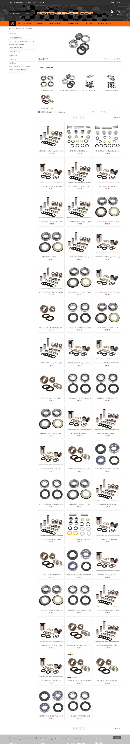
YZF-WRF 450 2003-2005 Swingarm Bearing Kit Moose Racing (51, 187)
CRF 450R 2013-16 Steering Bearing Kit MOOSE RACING (79, 293)
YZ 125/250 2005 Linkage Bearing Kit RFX (51, 152)
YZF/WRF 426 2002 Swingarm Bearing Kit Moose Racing (79, 434)
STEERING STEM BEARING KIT (20, 41)
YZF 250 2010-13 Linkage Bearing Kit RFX (51, 293)
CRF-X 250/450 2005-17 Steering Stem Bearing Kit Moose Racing (51, 611)
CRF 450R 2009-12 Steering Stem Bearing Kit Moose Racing (51, 434)
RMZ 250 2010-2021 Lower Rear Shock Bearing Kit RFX (51, 399)
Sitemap (43, 2)
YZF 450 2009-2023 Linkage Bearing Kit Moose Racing (51, 222)
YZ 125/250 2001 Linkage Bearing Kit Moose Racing (107, 152)
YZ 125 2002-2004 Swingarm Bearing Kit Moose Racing (107, 293)
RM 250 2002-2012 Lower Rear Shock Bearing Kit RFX (51, 576)
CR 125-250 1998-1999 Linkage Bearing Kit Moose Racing (107, 646)
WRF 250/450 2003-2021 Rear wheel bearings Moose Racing (79, 576)
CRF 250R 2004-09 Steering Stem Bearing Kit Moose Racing (79, 505)
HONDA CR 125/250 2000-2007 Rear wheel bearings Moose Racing (51, 505)
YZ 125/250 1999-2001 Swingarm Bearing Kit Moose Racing (79, 540)
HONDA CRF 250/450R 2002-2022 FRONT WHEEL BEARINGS (79, 717)
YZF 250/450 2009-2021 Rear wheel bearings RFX (51, 717)
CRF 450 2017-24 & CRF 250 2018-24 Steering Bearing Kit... (107, 222)
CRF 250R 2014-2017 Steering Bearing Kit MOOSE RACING (51, 258)
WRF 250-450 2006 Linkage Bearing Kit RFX (107, 611)
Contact (35, 2)
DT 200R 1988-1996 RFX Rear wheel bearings (79, 328)
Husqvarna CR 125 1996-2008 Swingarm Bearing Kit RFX (107, 540)
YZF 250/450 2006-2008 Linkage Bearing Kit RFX (51, 540)
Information (13, 56)
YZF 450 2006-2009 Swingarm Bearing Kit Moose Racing (107, 187)
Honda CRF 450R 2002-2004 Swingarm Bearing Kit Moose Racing (107, 576)
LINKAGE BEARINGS (111, 90)
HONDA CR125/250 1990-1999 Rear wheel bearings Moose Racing (79, 611)
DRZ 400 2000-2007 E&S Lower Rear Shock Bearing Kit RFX (51, 328)
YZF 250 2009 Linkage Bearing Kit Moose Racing (51, 364)
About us (13, 60)
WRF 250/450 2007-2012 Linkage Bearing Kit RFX (79, 258)
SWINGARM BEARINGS (89, 90)
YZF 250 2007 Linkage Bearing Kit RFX (107, 434)
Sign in (111, 15)
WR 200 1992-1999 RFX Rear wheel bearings (79, 399)
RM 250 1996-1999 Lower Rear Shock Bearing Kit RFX (107, 682)
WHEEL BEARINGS (47, 90)
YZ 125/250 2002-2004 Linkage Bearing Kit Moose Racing (79, 152)
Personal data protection (18, 70)
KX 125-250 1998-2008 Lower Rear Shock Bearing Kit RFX (79, 682)
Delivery (13, 63)
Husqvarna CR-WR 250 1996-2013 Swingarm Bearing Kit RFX (51, 682)
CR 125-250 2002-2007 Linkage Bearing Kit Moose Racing (107, 505)
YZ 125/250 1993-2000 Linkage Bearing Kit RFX (79, 187)
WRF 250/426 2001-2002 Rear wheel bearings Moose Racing (107, 470)
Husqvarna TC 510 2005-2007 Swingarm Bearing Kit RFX (51, 470)
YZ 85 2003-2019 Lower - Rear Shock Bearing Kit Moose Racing (79, 646)
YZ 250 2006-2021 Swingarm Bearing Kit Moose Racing (107, 258)
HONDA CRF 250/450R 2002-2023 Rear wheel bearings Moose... (107, 399)
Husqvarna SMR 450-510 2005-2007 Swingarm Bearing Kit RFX (107, 364)
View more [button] (54, 740)
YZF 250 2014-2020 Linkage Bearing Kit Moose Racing (79, 222)
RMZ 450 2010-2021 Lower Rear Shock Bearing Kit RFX (79, 470)
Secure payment (16, 73)
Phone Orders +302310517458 (20, 2)
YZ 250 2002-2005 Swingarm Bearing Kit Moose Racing (79, 364)
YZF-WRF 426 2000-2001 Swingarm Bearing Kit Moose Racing (51, 646)
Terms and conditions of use (20, 66)
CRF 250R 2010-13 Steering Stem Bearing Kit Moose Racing (107, 328)
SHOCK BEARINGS (47, 108)
